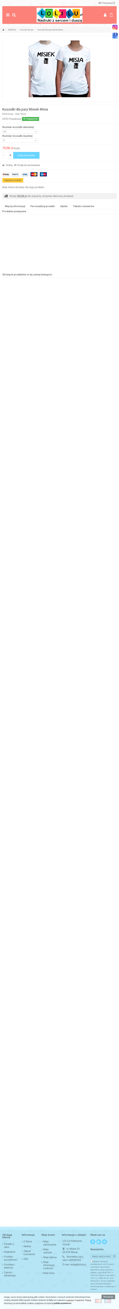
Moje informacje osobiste (49, 1265)
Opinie (64, 206)
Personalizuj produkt (42, 206)
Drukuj (9, 165)
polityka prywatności (62, 1303)
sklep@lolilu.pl (78, 1264)
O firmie (28, 1241)
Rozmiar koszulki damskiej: (18, 127)
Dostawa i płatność (9, 1266)
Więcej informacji (15, 206)
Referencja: (8, 114)
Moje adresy (50, 1257)
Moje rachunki (47, 1251)
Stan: (17, 114)
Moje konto (48, 1234)
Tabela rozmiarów (83, 206)
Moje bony (49, 1273)
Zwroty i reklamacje (10, 1274)
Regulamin (9, 1251)
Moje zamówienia (49, 1243)
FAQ (26, 1259)
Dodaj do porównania (28, 165)
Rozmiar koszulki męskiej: (17, 135)
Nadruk (27, 1246)
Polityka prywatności (10, 1258)
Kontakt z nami (9, 1246)
